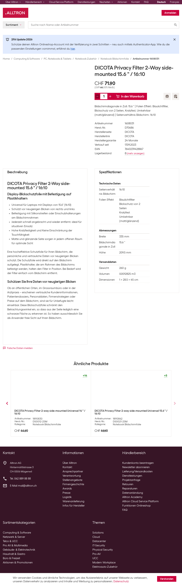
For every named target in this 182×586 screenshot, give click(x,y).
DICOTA (129, 132)
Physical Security (102, 549)
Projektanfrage (131, 480)
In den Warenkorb (130, 96)
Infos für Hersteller (74, 505)
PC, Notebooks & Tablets (57, 58)
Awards (67, 488)
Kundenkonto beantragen (138, 463)
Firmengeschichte (73, 484)
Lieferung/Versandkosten (137, 471)
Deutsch (161, 2)
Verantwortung (72, 475)
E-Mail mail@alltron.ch (23, 485)
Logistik (67, 497)
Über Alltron (70, 463)
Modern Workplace (104, 562)
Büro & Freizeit (11, 558)
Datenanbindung (132, 492)
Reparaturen (129, 488)
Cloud (96, 537)
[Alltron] (15, 13)
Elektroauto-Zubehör (104, 566)
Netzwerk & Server (14, 537)
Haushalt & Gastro (14, 554)
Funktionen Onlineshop (136, 505)
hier (73, 48)
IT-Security (98, 545)
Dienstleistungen (86, 2)
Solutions (98, 532)
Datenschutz (121, 581)
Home (6, 58)
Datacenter (99, 541)
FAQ (146, 2)
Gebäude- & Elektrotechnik (19, 549)
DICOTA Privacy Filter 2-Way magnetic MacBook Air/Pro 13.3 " (48, 412)
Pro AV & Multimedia (15, 545)
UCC (95, 558)
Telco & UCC (10, 541)
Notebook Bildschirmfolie (115, 58)
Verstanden (166, 578)
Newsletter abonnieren (136, 467)
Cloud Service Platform (61, 2)
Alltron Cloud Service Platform (140, 501)
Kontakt (135, 2)
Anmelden (170, 12)
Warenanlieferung (73, 501)
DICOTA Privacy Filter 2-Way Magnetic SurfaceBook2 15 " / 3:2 (130, 413)
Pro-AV (96, 554)
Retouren (127, 484)
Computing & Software (27, 58)
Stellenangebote (72, 480)
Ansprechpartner (73, 471)
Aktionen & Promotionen (18, 562)
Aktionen (122, 2)
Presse (66, 492)
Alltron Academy (132, 497)
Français (174, 2)
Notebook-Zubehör (86, 58)
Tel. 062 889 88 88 (20, 478)
